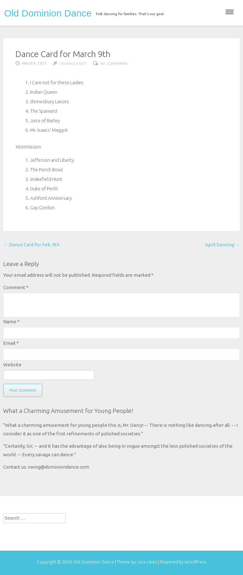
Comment (15, 287)
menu (230, 11)
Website (12, 364)
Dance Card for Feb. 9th (31, 244)
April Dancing (222, 244)
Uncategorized (73, 63)
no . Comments (114, 63)
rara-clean (148, 562)
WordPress (195, 562)
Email (11, 343)
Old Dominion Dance (48, 13)
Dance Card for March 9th (63, 54)
